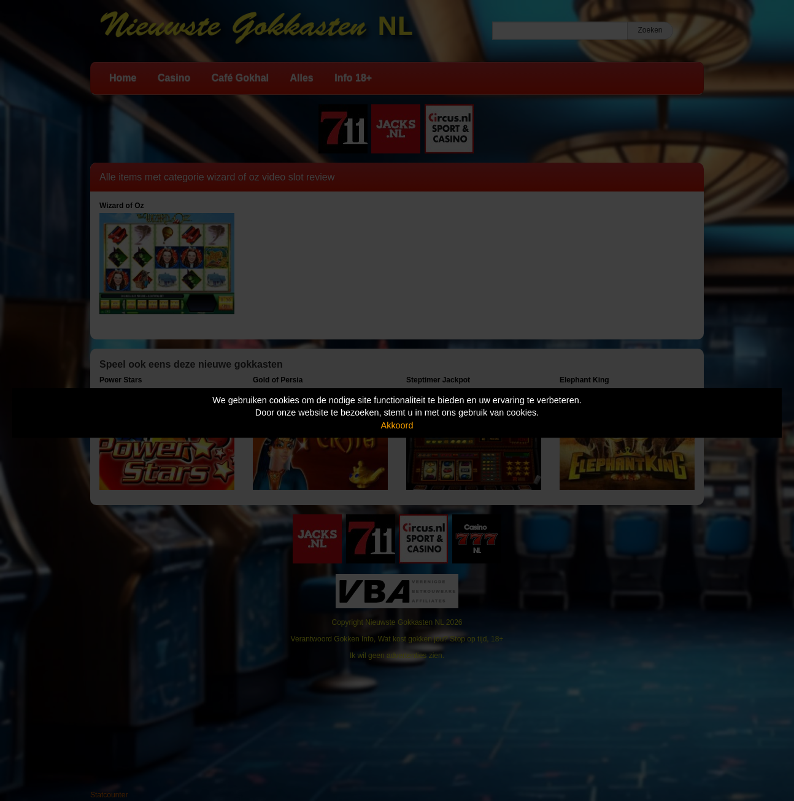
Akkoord (397, 425)
